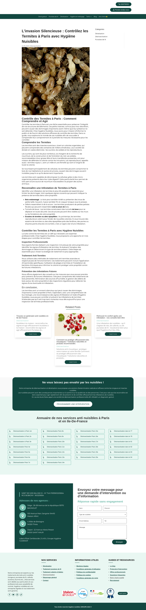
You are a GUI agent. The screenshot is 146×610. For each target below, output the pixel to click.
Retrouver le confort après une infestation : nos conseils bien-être (111, 316)
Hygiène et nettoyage (77, 16)
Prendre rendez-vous (122, 10)
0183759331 (125, 4)
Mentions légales (82, 565)
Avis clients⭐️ (103, 16)
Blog (95, 16)
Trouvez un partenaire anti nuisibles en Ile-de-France (32, 316)
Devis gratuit (42, 16)
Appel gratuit (122, 592)
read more (33, 333)
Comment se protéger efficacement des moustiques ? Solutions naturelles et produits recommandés (72, 341)
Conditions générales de (85, 577)
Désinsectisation (35, 45)
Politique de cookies (83, 574)
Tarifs (88, 16)
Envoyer (119, 541)
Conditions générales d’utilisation (88, 568)
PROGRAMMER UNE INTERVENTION (73, 403)
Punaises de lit (53, 16)
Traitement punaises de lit (52, 568)
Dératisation (64, 16)
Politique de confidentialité (85, 571)
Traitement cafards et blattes (53, 571)
